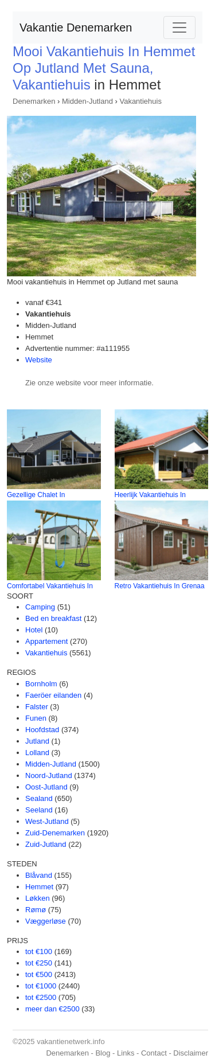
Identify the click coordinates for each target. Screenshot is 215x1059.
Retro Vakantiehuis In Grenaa (160, 586)
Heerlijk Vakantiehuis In (150, 495)
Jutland (37, 741)
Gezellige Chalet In (36, 495)
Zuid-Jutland (46, 844)
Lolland (37, 752)
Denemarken (34, 101)
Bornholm (41, 683)
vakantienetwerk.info (71, 1041)
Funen (35, 718)
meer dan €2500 (52, 1009)
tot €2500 (40, 997)
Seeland (39, 810)
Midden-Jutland (87, 101)
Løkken (37, 898)
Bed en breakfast (53, 618)
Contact (154, 1053)
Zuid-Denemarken (55, 833)
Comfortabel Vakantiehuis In (50, 586)
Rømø (35, 909)
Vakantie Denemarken (75, 27)
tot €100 (38, 951)
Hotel (33, 630)
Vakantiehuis (140, 101)
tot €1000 (40, 986)
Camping (40, 607)
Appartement (46, 641)
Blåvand (38, 875)
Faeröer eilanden (53, 695)
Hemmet (39, 886)
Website (38, 359)
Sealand (39, 798)
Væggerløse (45, 921)
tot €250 (38, 963)
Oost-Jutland (46, 787)
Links (125, 1053)
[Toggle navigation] (179, 27)
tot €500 (38, 974)
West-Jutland (47, 821)
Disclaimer (190, 1053)
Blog (102, 1053)
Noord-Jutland (48, 775)
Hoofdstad (42, 729)
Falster (36, 706)
